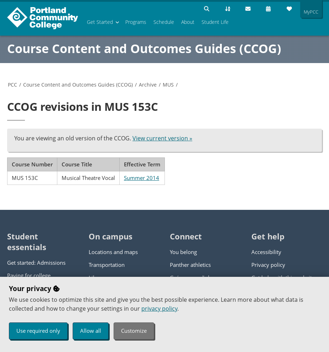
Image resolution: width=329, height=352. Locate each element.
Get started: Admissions (36, 262)
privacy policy (159, 308)
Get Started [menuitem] (100, 22)
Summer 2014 (141, 177)
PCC (12, 84)
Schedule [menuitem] (163, 22)
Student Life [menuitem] (215, 22)
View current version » (162, 138)
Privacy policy (268, 264)
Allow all (90, 330)
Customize (134, 330)
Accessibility (266, 251)
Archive (148, 84)
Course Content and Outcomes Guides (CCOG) (144, 48)
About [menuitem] (187, 22)
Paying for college (29, 275)
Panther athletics (190, 264)
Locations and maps (113, 251)
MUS (168, 84)
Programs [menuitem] (135, 22)
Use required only (38, 330)
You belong (183, 251)
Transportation (107, 264)
